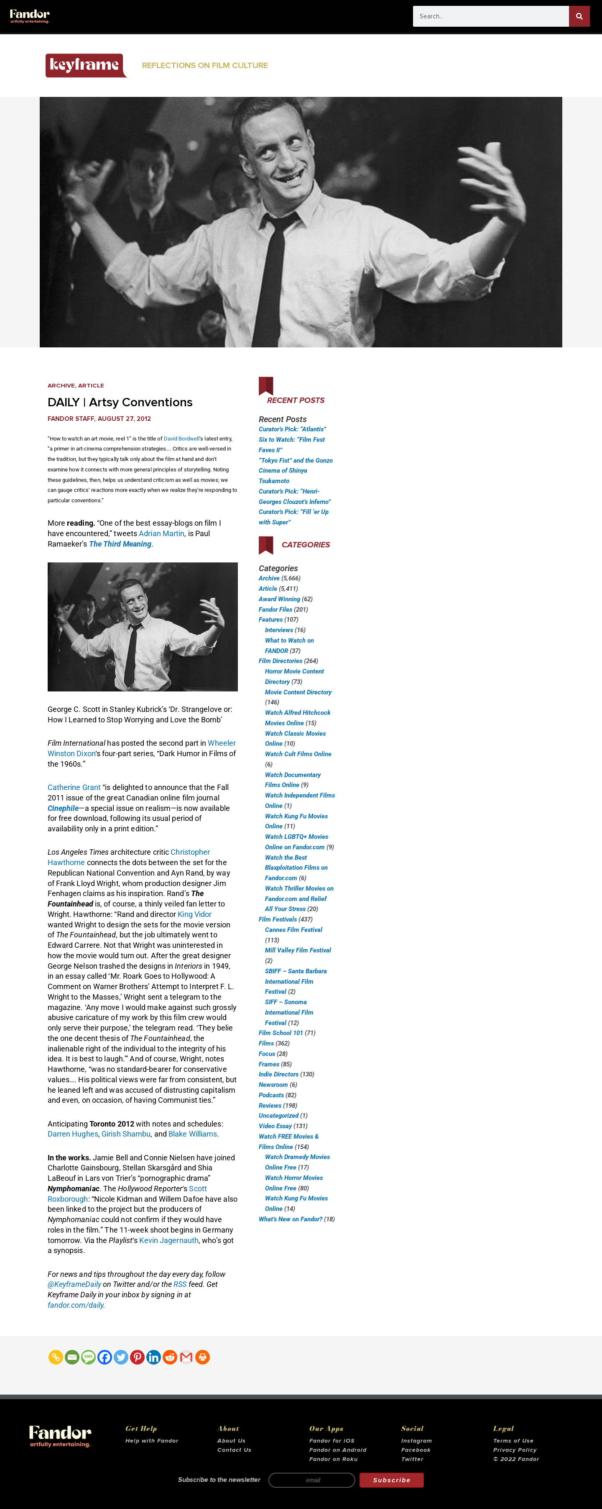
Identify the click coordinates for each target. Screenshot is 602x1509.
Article (91, 385)
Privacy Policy (515, 1450)
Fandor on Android (338, 1450)
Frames (269, 1064)
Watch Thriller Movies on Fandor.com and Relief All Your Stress (299, 899)
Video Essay (275, 1126)
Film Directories (280, 661)
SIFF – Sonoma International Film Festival (289, 1012)
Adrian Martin (161, 533)
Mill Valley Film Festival (298, 950)
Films (266, 1043)
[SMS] (88, 1357)
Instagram (416, 1441)
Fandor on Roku (333, 1459)
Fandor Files (275, 609)
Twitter (412, 1459)
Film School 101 (281, 1033)
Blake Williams (192, 1133)
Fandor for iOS (332, 1441)
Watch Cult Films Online (298, 754)
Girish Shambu (126, 1133)
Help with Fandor (152, 1441)
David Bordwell (181, 438)
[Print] (202, 1357)
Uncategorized (278, 1115)
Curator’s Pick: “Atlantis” (292, 429)
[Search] (579, 16)
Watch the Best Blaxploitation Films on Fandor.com (296, 868)
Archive (61, 385)
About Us (231, 1441)
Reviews (270, 1105)
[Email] (72, 1357)
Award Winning (279, 599)
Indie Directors (278, 1074)
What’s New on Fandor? (290, 1219)
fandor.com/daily (76, 1305)
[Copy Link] (55, 1357)
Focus (267, 1054)
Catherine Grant (74, 787)
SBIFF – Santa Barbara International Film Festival (296, 981)
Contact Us (234, 1450)
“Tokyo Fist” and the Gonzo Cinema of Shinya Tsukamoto (296, 471)
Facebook (416, 1450)
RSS (179, 1284)
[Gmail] (186, 1357)
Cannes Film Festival (293, 930)
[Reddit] (170, 1357)
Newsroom (273, 1085)
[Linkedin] (153, 1357)
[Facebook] (104, 1357)
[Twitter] (121, 1357)
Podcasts (271, 1095)
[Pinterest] (137, 1357)
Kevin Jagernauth (169, 1240)
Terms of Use (513, 1441)
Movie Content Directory (298, 692)
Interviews (279, 630)
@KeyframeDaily (74, 1284)
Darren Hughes (73, 1133)
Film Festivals (278, 919)
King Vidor (195, 914)
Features (271, 619)
